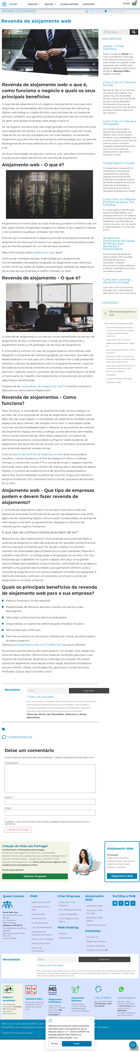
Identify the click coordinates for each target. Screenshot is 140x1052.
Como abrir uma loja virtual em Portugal (117, 281)
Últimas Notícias (69, 4)
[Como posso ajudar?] (133, 1045)
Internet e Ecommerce (18, 11)
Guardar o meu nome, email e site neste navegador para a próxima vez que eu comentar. (47, 822)
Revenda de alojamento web (118, 323)
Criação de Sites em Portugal (119, 378)
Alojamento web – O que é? (118, 340)
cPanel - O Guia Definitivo (113, 47)
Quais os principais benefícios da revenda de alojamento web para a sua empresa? (120, 368)
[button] (105, 313)
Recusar (57, 1044)
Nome (9, 797)
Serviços (34, 4)
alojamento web (44, 252)
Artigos (50, 4)
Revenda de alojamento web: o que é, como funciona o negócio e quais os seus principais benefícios (120, 331)
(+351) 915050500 (126, 997)
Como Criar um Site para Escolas (119, 84)
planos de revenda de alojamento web (37, 454)
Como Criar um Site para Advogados (119, 123)
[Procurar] (134, 32)
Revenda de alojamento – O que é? (120, 344)
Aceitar (80, 1044)
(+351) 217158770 (102, 997)
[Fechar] (94, 1020)
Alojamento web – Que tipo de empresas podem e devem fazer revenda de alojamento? (120, 359)
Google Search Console (119, 163)
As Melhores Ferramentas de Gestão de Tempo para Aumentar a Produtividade (119, 244)
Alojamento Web (113, 382)
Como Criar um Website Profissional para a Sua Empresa (119, 202)
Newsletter (111, 375)
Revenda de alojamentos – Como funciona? (120, 351)
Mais (79, 1038)
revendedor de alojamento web (42, 386)
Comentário (12, 763)
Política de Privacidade (41, 696)
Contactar (88, 4)
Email (8, 808)
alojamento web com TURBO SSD (40, 644)
